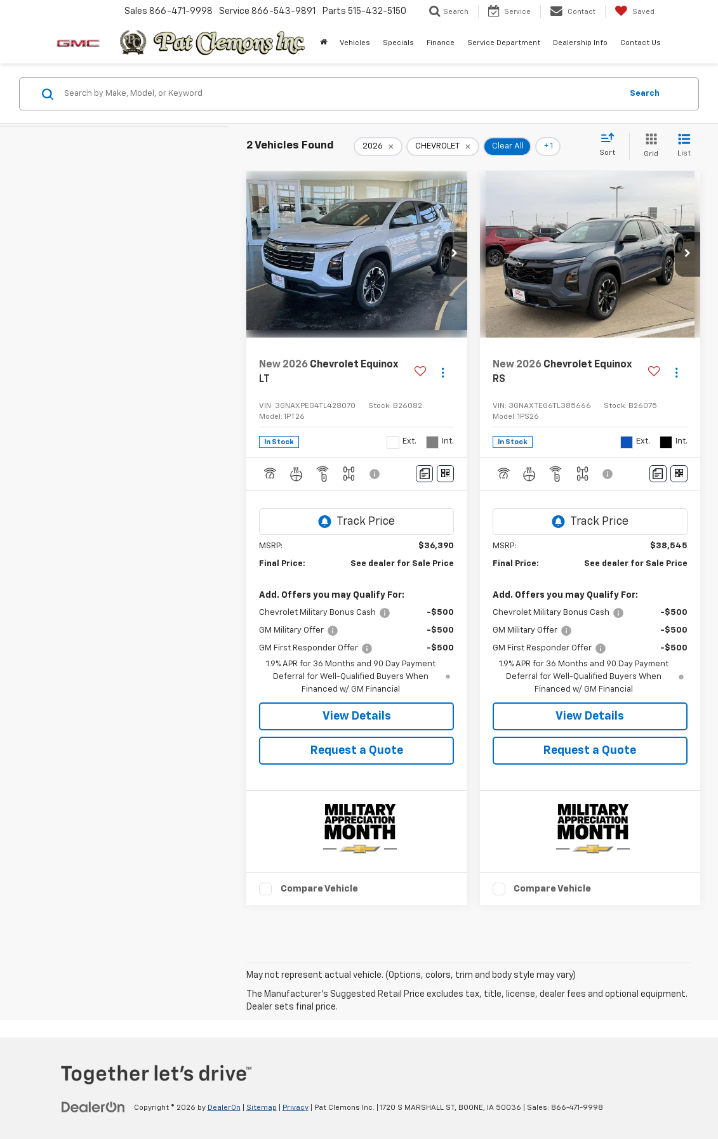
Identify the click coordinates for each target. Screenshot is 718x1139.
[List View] (684, 146)
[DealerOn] (93, 1107)
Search (645, 93)
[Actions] (443, 372)
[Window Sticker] (445, 473)
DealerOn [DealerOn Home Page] (224, 1108)
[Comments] (424, 473)
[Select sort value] (611, 145)
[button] (454, 254)
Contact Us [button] (640, 43)
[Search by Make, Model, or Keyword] (341, 94)
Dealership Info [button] (580, 43)
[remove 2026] (378, 146)
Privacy (296, 1108)
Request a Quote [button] (356, 750)
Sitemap (261, 1108)
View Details (356, 716)
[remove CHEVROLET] (442, 146)
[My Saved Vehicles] (634, 11)
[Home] (323, 43)
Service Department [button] (503, 43)
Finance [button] (441, 43)
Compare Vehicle (319, 888)
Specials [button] (398, 43)
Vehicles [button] (355, 43)
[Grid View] (648, 146)
